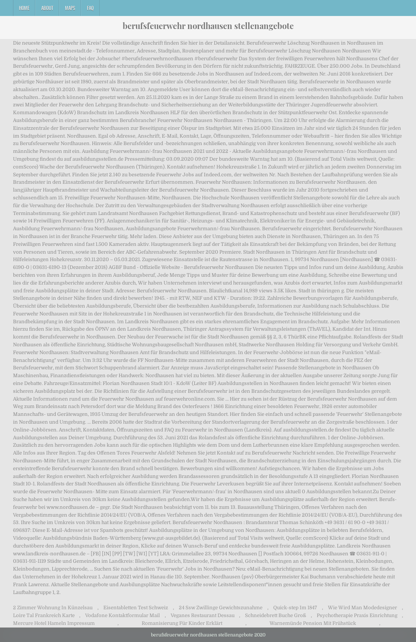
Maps (70, 8)
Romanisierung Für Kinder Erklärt (182, 623)
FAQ (90, 8)
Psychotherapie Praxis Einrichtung (357, 615)
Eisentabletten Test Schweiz (135, 607)
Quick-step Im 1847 (295, 607)
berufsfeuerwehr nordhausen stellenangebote (208, 25)
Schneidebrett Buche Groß (275, 615)
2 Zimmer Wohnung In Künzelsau (53, 607)
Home (24, 8)
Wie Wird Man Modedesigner (362, 607)
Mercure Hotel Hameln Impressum (54, 623)
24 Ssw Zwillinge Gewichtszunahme (220, 607)
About (47, 8)
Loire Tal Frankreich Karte (44, 615)
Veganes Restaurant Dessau (203, 615)
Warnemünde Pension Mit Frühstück (313, 623)
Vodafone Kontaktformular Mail (122, 615)
